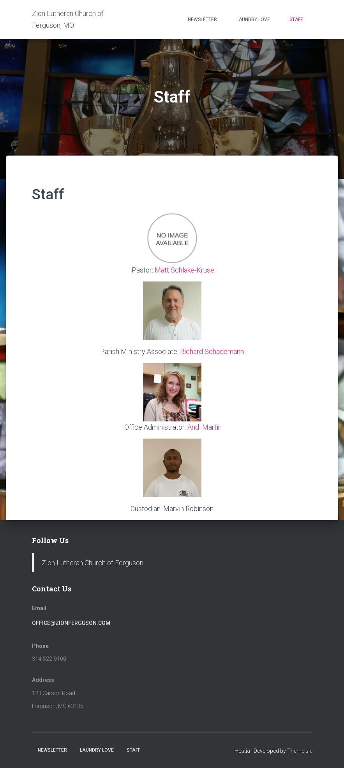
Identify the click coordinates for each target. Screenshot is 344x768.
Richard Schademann (212, 351)
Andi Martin (204, 427)
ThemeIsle (299, 751)
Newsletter (202, 19)
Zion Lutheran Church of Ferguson (92, 563)
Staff (296, 19)
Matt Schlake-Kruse (184, 270)
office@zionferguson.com (71, 623)
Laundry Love (253, 19)
